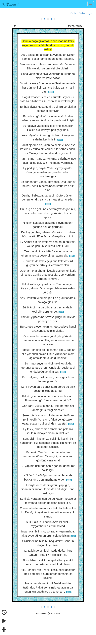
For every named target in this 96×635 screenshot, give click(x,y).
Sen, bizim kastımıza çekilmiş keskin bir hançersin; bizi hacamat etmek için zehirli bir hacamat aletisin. (48, 442)
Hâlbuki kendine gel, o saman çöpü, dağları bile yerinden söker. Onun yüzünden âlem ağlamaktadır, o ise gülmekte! (48, 353)
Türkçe (82, 13)
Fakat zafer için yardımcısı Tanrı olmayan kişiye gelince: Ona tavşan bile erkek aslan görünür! (48, 288)
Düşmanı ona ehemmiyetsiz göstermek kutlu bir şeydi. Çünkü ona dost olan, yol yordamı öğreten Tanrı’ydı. (48, 274)
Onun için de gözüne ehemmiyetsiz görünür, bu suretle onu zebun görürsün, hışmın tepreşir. (48, 213)
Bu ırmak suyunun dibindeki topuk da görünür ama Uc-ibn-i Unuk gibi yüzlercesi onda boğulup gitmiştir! (48, 367)
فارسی (91, 13)
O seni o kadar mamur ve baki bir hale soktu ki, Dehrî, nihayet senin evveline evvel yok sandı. (48, 512)
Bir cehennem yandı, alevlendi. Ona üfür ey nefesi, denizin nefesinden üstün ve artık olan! (48, 186)
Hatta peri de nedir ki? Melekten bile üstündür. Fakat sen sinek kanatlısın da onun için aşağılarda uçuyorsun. (48, 587)
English (73, 13)
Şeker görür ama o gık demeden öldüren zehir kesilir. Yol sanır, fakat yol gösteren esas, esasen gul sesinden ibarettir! (48, 419)
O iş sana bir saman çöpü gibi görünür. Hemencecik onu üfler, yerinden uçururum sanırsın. (48, 340)
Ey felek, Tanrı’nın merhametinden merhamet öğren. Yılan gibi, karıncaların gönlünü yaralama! (47, 456)
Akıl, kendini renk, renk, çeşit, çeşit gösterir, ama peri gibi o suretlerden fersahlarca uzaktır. (48, 574)
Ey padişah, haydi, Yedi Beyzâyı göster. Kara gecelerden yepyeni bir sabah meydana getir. (48, 172)
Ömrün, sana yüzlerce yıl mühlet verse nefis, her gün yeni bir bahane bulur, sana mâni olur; (48, 87)
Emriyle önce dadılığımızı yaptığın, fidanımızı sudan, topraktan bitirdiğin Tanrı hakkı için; (48, 489)
